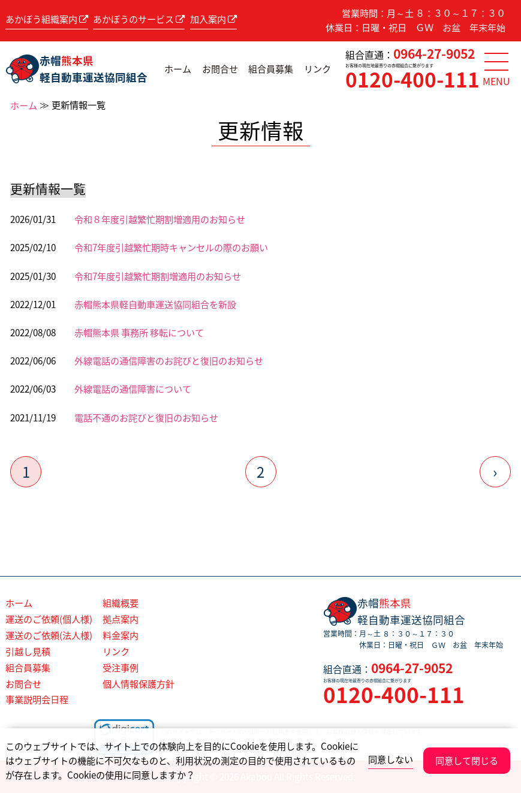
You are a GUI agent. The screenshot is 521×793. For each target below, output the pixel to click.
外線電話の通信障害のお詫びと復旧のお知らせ (168, 360)
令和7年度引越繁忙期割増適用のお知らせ (157, 276)
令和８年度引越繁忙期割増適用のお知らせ (159, 219)
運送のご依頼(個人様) (48, 619)
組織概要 (120, 603)
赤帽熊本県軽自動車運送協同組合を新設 (155, 304)
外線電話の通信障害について (132, 389)
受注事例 (120, 667)
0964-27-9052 (434, 53)
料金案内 (120, 635)
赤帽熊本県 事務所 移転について (139, 332)
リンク (317, 69)
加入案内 (213, 19)
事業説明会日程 (36, 699)
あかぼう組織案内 (46, 19)
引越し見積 (27, 651)
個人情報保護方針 (138, 684)
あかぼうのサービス (139, 19)
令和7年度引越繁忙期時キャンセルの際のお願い (171, 247)
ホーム (177, 69)
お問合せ (220, 69)
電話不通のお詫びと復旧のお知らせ (146, 417)
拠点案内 (120, 619)
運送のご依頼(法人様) (48, 635)
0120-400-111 (412, 79)
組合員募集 (270, 69)
